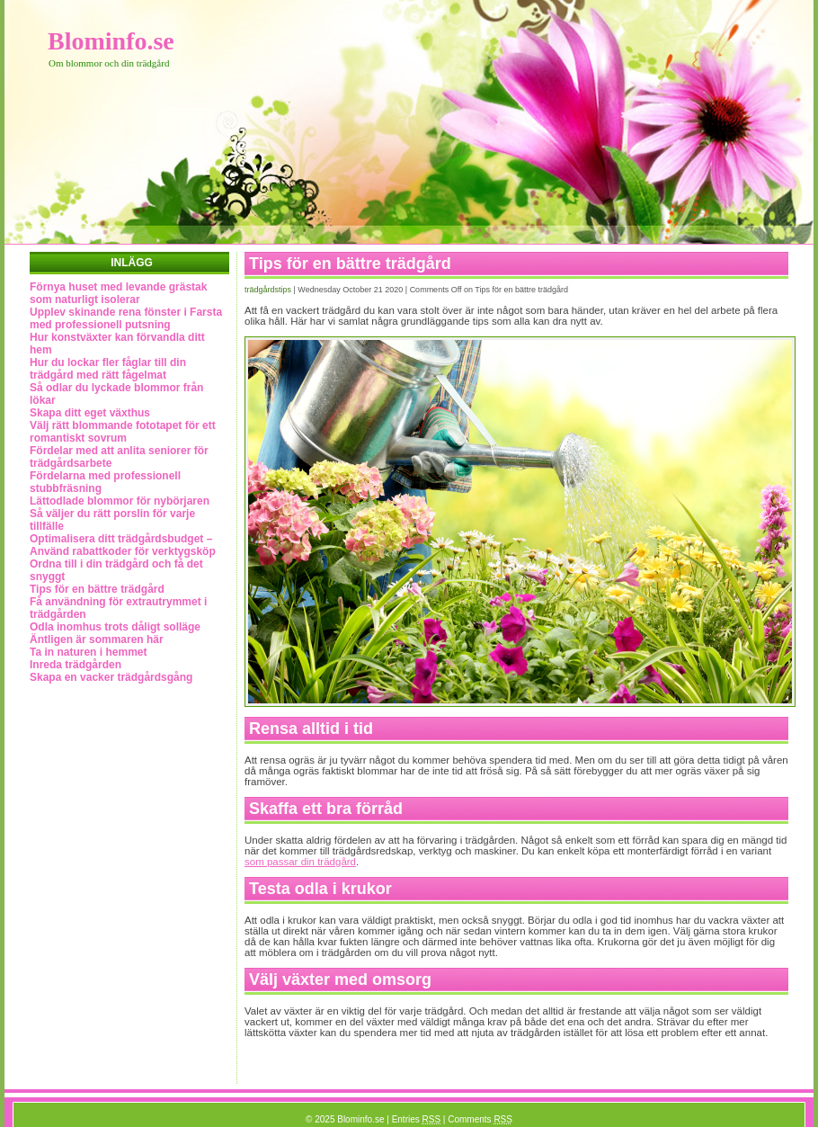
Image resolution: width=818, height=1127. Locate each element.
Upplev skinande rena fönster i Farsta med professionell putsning (126, 318)
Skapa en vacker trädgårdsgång (111, 677)
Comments (480, 1119)
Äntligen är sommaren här (97, 639)
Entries (416, 1119)
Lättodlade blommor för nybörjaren (119, 501)
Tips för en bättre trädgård (97, 589)
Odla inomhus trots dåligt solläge (115, 627)
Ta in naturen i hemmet (88, 652)
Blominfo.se (111, 41)
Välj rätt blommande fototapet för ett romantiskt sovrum (123, 431)
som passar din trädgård (300, 861)
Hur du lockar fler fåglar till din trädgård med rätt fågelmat (108, 368)
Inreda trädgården (75, 664)
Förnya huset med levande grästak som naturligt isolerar (118, 293)
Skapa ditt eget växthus (90, 413)
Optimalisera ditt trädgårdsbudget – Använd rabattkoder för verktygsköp (123, 545)
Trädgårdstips (268, 289)
